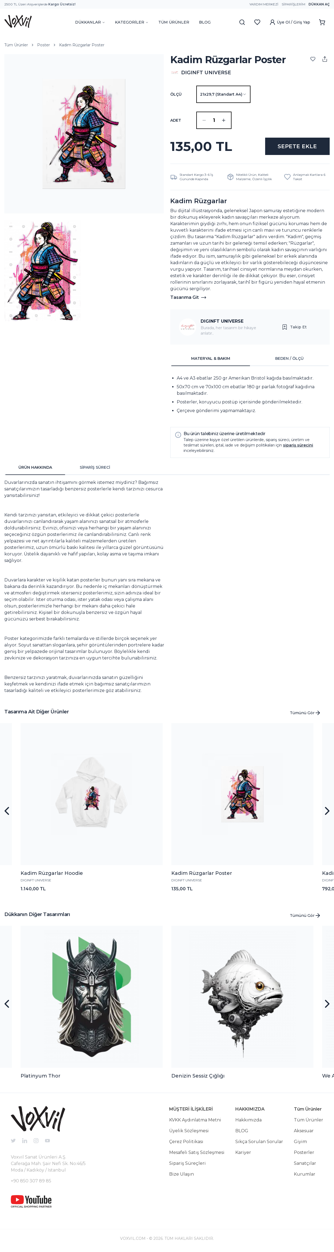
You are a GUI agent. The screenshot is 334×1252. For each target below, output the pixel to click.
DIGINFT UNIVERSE (222, 321)
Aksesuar (304, 1130)
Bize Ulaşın (181, 1174)
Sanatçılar (305, 1163)
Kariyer (243, 1152)
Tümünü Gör (305, 713)
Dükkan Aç (319, 4)
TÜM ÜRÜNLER (173, 22)
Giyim (300, 1141)
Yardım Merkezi (263, 4)
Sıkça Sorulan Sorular (259, 1141)
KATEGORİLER (132, 22)
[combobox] (223, 94)
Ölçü (176, 94)
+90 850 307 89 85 (31, 1180)
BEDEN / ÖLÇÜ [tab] (289, 358)
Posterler (304, 1152)
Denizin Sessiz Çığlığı (197, 1076)
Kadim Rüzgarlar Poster (81, 45)
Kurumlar (304, 1174)
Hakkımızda (248, 1119)
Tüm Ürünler (16, 45)
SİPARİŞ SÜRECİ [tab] (95, 467)
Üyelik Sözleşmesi (189, 1130)
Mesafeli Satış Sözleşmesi (196, 1152)
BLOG (205, 22)
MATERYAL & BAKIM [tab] (210, 358)
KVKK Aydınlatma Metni (195, 1119)
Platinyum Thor (40, 1076)
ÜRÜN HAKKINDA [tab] (35, 467)
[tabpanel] (250, 394)
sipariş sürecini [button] (298, 445)
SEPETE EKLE (297, 146)
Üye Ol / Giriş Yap (289, 22)
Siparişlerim (293, 4)
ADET (175, 120)
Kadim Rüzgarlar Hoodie (52, 873)
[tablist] (250, 358)
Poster (43, 45)
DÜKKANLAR (90, 22)
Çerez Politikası (186, 1141)
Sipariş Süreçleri (187, 1163)
